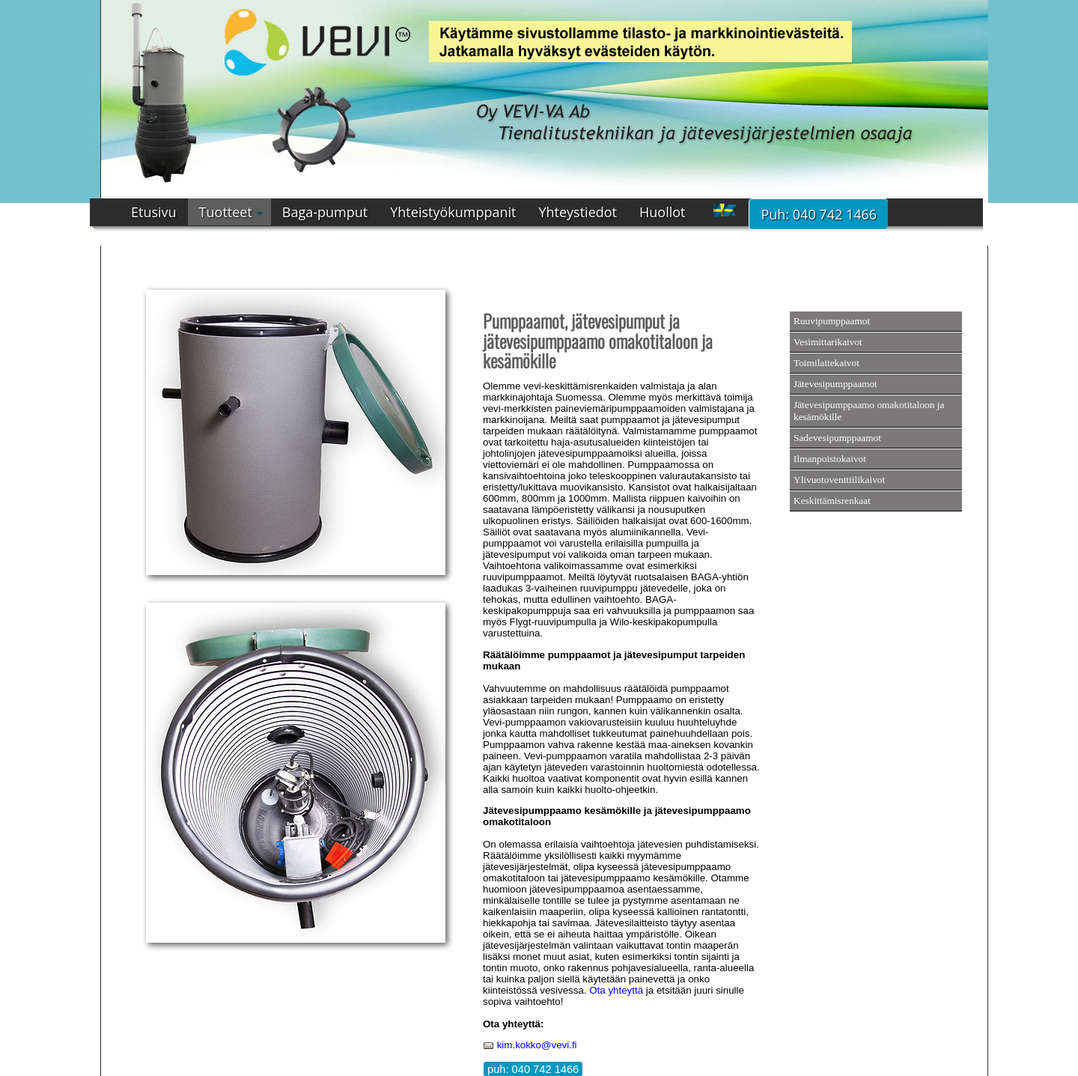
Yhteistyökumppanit (453, 212)
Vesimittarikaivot (828, 341)
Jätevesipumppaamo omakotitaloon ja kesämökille (869, 410)
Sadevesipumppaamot (837, 437)
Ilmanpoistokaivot (830, 458)
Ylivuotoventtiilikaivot (839, 479)
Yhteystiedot (577, 212)
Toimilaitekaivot (826, 362)
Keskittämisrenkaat (832, 500)
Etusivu (154, 212)
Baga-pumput (325, 212)
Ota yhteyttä (616, 990)
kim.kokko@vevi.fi (537, 1045)
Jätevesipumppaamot (835, 383)
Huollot (662, 212)
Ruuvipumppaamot (832, 320)
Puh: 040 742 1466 (819, 214)
